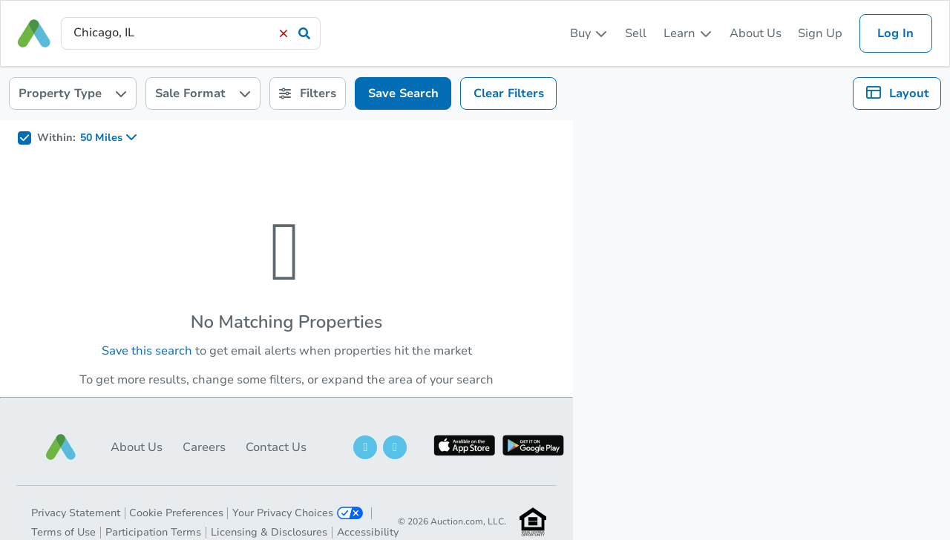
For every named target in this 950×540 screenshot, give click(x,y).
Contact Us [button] (276, 447)
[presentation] (191, 33)
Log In (895, 33)
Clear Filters (509, 93)
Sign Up (820, 33)
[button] (61, 446)
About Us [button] (137, 447)
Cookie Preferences (176, 513)
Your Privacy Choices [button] (297, 513)
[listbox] (589, 33)
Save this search (147, 351)
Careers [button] (204, 447)
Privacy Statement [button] (75, 513)
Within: (56, 138)
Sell (635, 33)
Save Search (403, 93)
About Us (756, 33)
